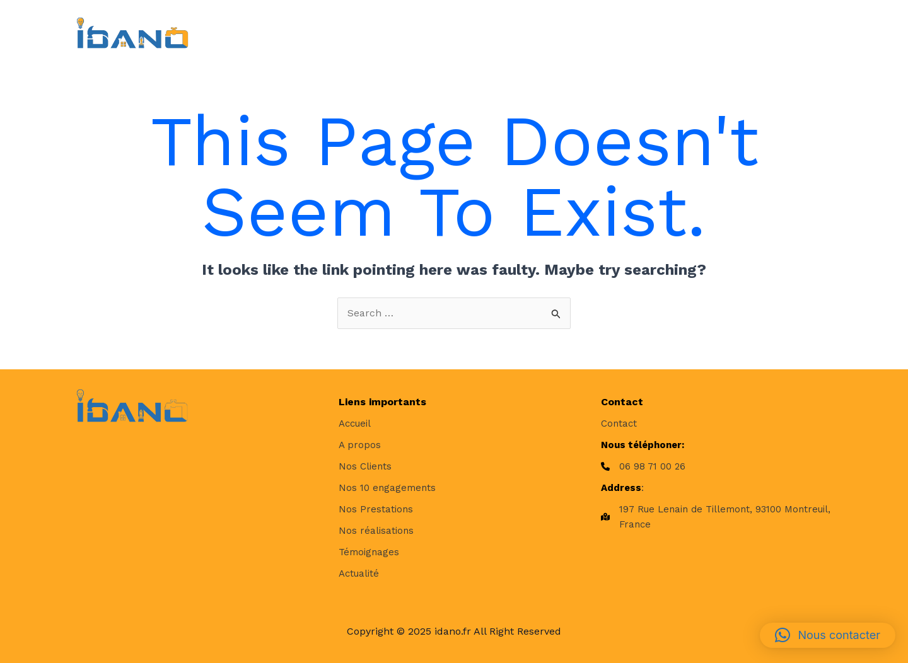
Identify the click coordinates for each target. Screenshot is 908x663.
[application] (415, 32)
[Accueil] (355, 423)
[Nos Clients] (365, 466)
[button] (827, 635)
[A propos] (360, 445)
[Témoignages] (369, 552)
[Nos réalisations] (376, 530)
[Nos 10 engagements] (387, 487)
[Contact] (619, 423)
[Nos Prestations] (376, 509)
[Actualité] (359, 573)
